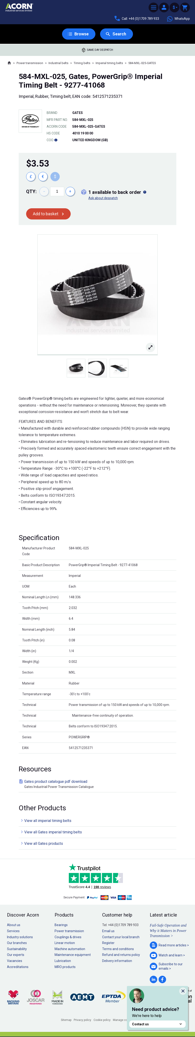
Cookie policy (102, 1020)
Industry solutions (20, 937)
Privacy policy (82, 1020)
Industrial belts (58, 63)
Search (119, 33)
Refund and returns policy (121, 955)
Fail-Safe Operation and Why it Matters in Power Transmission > (168, 930)
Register (108, 943)
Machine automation (70, 949)
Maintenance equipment (73, 955)
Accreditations (17, 967)
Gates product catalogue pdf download (98, 784)
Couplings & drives (68, 937)
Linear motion (65, 943)
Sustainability (17, 949)
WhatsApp (178, 19)
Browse (81, 33)
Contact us (157, 1024)
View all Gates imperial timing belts (53, 832)
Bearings (61, 925)
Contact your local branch (120, 937)
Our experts (15, 955)
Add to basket (45, 213)
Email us (108, 931)
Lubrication (63, 961)
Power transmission (30, 63)
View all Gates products (43, 843)
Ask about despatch (103, 198)
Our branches (17, 943)
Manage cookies (123, 1020)
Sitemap (66, 1020)
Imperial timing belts (109, 63)
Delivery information (117, 961)
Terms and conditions (118, 949)
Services (13, 931)
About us (13, 925)
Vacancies (14, 961)
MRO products (65, 967)
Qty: (31, 191)
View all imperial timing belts (47, 820)
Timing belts (82, 63)
